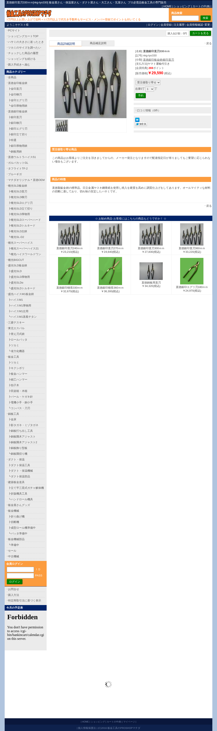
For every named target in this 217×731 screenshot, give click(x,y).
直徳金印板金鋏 (17, 83)
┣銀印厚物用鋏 (17, 145)
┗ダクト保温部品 (19, 476)
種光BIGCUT (16, 259)
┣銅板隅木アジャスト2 (22, 442)
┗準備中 (13, 545)
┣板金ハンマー (17, 373)
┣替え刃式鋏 (16, 333)
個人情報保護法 (87, 728)
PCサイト (14, 30)
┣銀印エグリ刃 (17, 128)
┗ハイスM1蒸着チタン (22, 316)
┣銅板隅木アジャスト (22, 436)
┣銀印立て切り (17, 134)
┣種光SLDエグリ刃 (20, 202)
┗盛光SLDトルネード (21, 288)
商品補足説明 (98, 43)
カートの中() (201, 6)
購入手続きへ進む (19, 64)
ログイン (153, 24)
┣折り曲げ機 (16, 516)
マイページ (129, 721)
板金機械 (13, 510)
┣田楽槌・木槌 (17, 391)
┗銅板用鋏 (15, 151)
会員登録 (166, 24)
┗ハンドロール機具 (20, 499)
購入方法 (13, 595)
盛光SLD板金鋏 (17, 265)
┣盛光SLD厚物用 (19, 276)
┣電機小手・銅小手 (20, 402)
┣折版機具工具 (17, 493)
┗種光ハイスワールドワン (24, 254)
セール (12, 550)
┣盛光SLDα (15, 282)
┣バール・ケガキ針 (20, 396)
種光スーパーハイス (20, 242)
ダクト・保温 (16, 459)
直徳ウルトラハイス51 (22, 157)
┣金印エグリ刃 (17, 100)
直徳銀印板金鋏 (17, 111)
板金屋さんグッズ (19, 505)
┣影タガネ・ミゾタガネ (23, 425)
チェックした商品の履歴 (23, 53)
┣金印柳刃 (15, 94)
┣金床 (12, 419)
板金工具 (13, 356)
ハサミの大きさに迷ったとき (26, 41)
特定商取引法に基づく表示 (24, 600)
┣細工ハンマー (17, 379)
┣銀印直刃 (15, 117)
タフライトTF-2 (18, 168)
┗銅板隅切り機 (17, 453)
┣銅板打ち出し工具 (20, 430)
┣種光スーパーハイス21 (23, 248)
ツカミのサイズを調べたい (24, 47)
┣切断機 (13, 522)
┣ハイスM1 (15, 299)
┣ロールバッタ (17, 339)
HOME (167, 6)
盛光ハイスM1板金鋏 (21, 294)
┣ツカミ (13, 345)
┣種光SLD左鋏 (17, 231)
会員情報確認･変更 (198, 24)
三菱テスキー (16, 322)
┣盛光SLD (15, 271)
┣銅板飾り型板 (17, 448)
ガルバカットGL (18, 162)
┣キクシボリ (16, 368)
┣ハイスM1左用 (18, 311)
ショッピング (182, 6)
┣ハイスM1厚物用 (19, 305)
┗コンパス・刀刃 (19, 408)
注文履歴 (179, 24)
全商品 (12, 77)
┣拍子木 (13, 385)
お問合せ (13, 589)
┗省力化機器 (16, 351)
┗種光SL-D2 (16, 237)
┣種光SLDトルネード (21, 225)
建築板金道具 (16, 482)
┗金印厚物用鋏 (17, 105)
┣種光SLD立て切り (20, 208)
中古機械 (13, 556)
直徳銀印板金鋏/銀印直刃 (158, 59)
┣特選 (12, 140)
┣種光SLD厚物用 (19, 214)
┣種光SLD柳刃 (17, 197)
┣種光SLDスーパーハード (24, 219)
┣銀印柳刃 (15, 122)
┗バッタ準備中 (17, 533)
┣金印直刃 (15, 88)
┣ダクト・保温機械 (20, 470)
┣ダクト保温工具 (19, 465)
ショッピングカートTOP (23, 36)
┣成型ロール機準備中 (22, 527)
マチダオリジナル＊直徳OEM (26, 180)
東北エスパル (16, 328)
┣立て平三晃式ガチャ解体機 (26, 487)
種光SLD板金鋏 (17, 185)
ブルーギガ (15, 174)
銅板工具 (13, 413)
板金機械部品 (16, 539)
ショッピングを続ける (22, 58)
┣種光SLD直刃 (17, 191)
